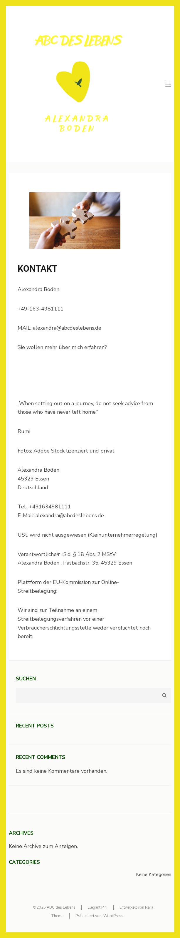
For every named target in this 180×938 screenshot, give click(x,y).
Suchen (26, 678)
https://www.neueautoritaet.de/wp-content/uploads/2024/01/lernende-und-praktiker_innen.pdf (67, 375)
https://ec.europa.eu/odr (87, 591)
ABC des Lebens (61, 907)
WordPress (113, 916)
